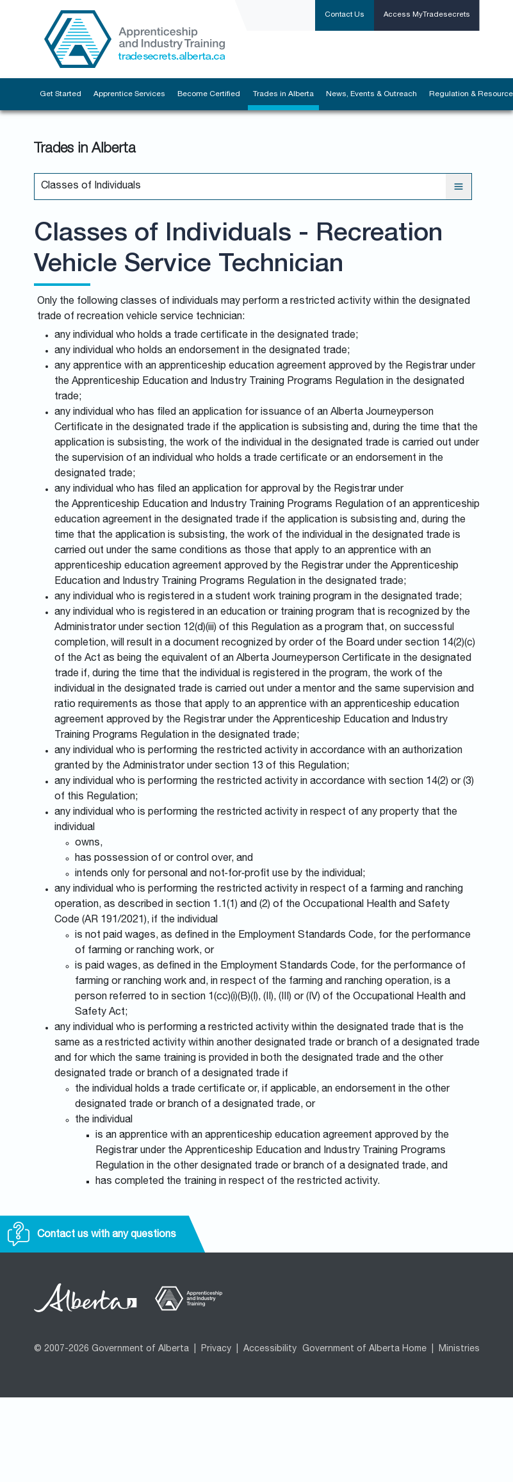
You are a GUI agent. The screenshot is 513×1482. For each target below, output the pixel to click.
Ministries (459, 1349)
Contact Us (344, 15)
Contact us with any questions (92, 1235)
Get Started (60, 94)
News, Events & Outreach (371, 94)
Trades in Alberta (283, 94)
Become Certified (208, 94)
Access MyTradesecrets (427, 15)
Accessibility (270, 1349)
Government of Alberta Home (364, 1349)
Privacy (216, 1349)
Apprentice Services (129, 94)
